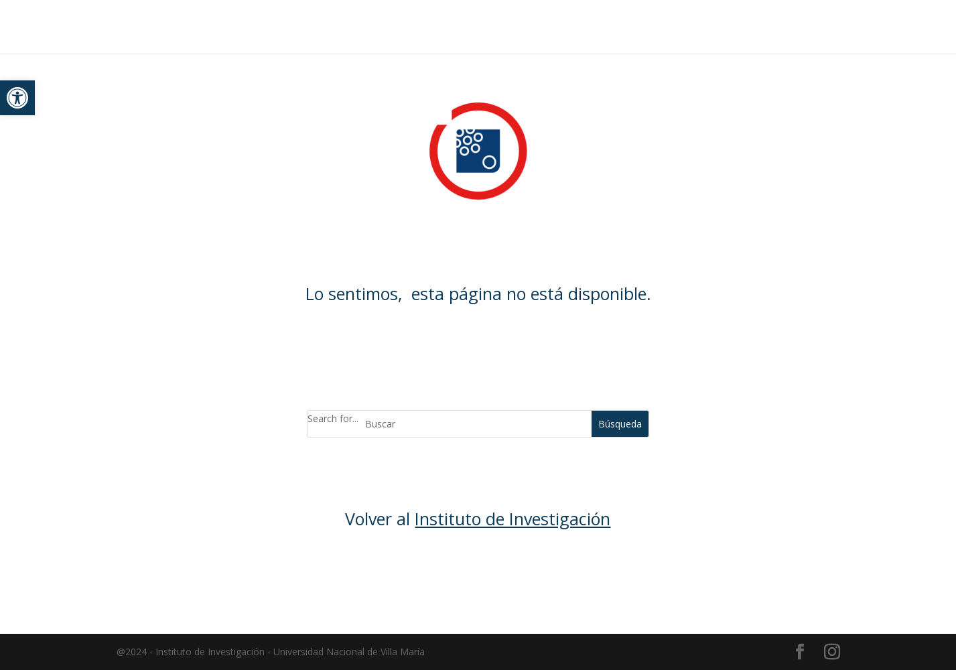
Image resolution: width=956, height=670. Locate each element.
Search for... (333, 418)
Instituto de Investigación (512, 518)
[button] (17, 97)
